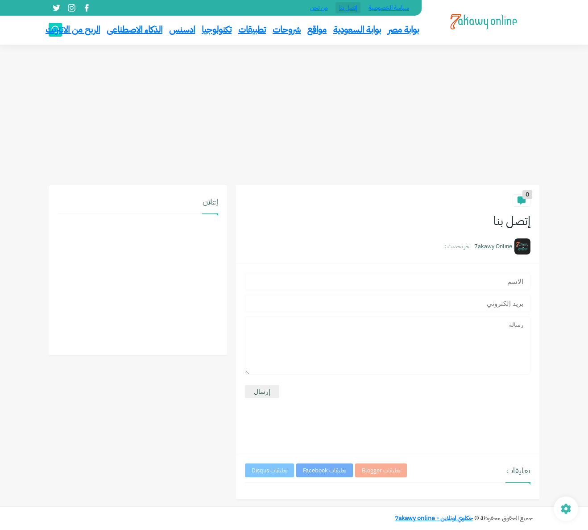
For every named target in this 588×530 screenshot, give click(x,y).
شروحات (287, 29)
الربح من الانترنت (73, 29)
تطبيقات (252, 29)
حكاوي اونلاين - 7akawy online (434, 518)
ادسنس (182, 29)
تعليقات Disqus (269, 470)
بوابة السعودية (357, 29)
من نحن (318, 8)
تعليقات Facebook (324, 470)
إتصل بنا (348, 8)
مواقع (317, 29)
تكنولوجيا (217, 29)
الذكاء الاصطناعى (134, 29)
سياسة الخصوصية (389, 8)
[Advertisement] (294, 116)
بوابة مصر (403, 29)
